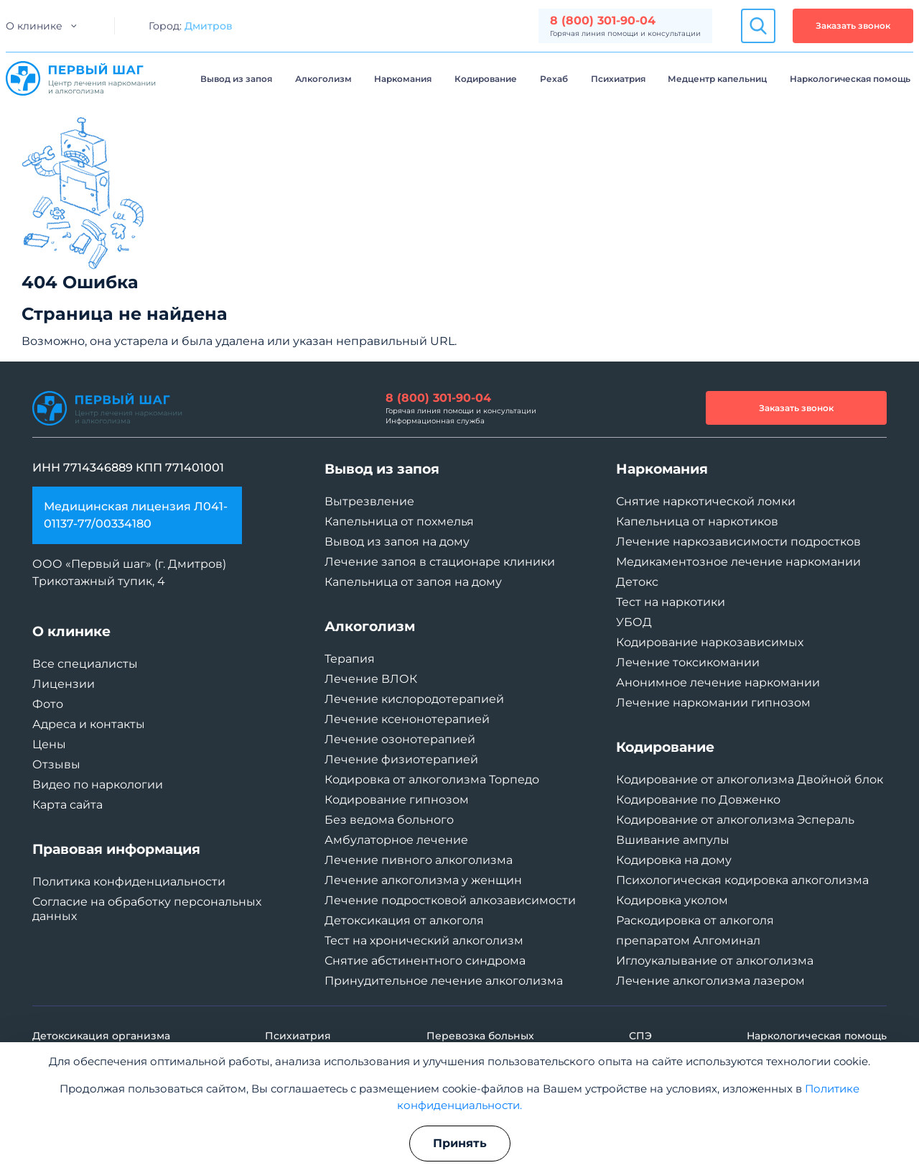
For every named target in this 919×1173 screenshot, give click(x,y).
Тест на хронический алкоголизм (424, 940)
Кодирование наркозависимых (709, 642)
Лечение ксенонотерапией (407, 719)
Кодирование (485, 78)
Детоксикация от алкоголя (404, 920)
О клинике (34, 25)
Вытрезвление (369, 501)
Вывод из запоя (236, 78)
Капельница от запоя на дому (413, 582)
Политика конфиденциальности (128, 881)
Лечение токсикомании (688, 662)
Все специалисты (85, 664)
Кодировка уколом (672, 900)
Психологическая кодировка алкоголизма (742, 880)
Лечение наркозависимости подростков (738, 541)
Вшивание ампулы (672, 840)
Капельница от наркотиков (697, 521)
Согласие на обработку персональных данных (146, 909)
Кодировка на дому (674, 860)
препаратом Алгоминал (688, 940)
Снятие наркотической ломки (706, 501)
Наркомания (402, 78)
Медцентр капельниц (717, 78)
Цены (49, 744)
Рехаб (554, 78)
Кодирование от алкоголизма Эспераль (735, 820)
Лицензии (63, 684)
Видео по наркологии (97, 784)
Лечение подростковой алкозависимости (450, 900)
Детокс (637, 582)
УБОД (634, 622)
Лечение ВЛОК (371, 679)
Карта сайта (67, 804)
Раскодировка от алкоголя (695, 920)
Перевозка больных (480, 1035)
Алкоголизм (323, 78)
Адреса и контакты (88, 724)
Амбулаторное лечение (396, 840)
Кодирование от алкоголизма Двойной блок (749, 779)
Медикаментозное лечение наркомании (738, 562)
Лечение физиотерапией (401, 759)
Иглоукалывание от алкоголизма (714, 960)
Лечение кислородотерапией (414, 699)
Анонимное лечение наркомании (718, 682)
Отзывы (56, 764)
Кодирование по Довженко (698, 799)
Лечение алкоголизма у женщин (423, 880)
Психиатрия (618, 78)
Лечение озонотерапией (400, 739)
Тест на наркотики (670, 602)
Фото (47, 704)
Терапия (350, 659)
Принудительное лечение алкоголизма (444, 981)
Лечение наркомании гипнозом (713, 702)
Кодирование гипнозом (397, 799)
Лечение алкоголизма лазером (710, 981)
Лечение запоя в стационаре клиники (440, 562)
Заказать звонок (853, 25)
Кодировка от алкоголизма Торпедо (432, 779)
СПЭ (640, 1035)
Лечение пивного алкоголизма (419, 860)
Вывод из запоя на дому (397, 541)
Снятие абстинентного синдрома (425, 960)
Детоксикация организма (101, 1035)
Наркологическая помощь (850, 78)
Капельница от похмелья (399, 521)
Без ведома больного (389, 820)
